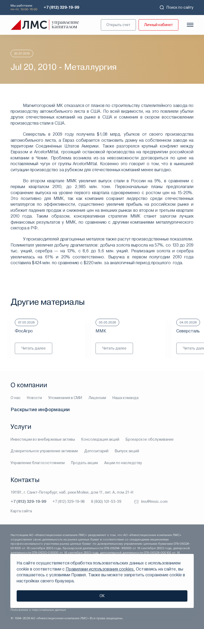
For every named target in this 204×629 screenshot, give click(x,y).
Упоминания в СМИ (65, 398)
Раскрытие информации (40, 409)
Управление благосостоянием (38, 463)
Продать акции (84, 463)
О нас (16, 398)
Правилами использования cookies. (100, 569)
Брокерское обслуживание (150, 439)
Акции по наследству (123, 463)
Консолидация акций (100, 439)
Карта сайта (21, 511)
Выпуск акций (127, 451)
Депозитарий (96, 451)
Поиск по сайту (176, 7)
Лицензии (97, 398)
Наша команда (125, 398)
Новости (34, 398)
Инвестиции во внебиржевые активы (43, 439)
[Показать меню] (190, 24)
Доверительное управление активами (44, 451)
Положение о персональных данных (38, 610)
